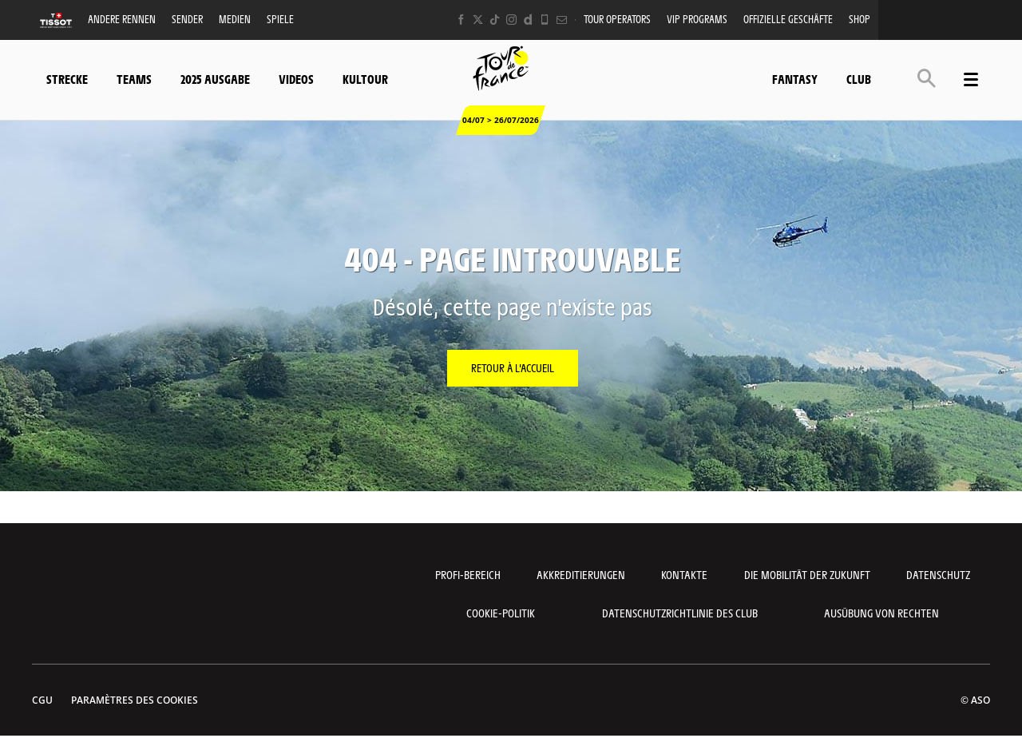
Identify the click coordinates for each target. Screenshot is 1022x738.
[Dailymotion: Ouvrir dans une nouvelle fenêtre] (528, 19)
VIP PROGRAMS (697, 19)
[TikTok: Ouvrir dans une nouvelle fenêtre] (494, 19)
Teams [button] (134, 78)
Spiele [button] (280, 19)
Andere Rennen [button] (122, 19)
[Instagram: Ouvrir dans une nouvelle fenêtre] (511, 19)
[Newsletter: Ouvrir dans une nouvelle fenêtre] (561, 19)
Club (858, 78)
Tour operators (617, 19)
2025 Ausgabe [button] (215, 78)
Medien (235, 19)
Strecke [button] (67, 78)
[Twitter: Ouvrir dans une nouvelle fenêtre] (477, 19)
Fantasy (795, 78)
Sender (187, 19)
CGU (42, 700)
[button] (926, 78)
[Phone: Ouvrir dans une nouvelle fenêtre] (545, 19)
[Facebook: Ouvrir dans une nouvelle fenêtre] (461, 19)
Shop (859, 19)
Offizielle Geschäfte (788, 19)
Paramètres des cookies (134, 700)
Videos (296, 78)
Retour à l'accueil (512, 367)
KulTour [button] (365, 78)
